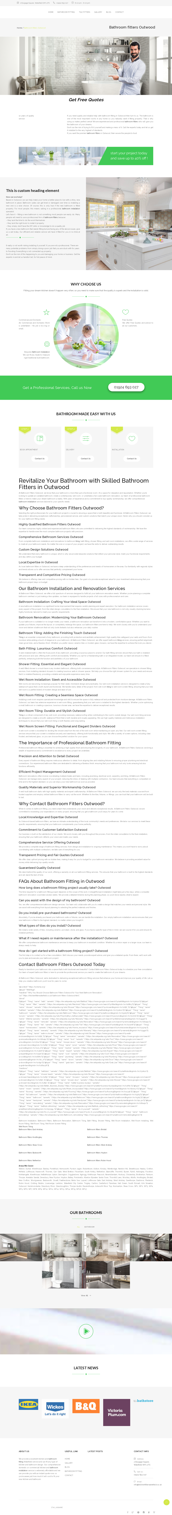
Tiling (21, 637)
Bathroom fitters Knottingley (30, 1137)
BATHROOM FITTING (66, 12)
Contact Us (40, 459)
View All (86, 1296)
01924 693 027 (126, 387)
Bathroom (89, 1227)
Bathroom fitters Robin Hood (99, 1160)
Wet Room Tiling (26, 1127)
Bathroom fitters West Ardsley (99, 1145)
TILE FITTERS (84, 12)
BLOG (108, 12)
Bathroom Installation (41, 352)
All (78, 1227)
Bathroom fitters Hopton (97, 1153)
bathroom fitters (131, 122)
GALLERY (98, 12)
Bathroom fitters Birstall (97, 1129)
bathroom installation (71, 209)
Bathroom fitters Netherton (30, 1160)
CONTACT (119, 12)
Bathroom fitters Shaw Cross (30, 1145)
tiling (78, 541)
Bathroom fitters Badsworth (30, 1153)
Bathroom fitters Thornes (97, 1137)
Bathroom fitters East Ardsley (31, 1129)
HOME (50, 12)
